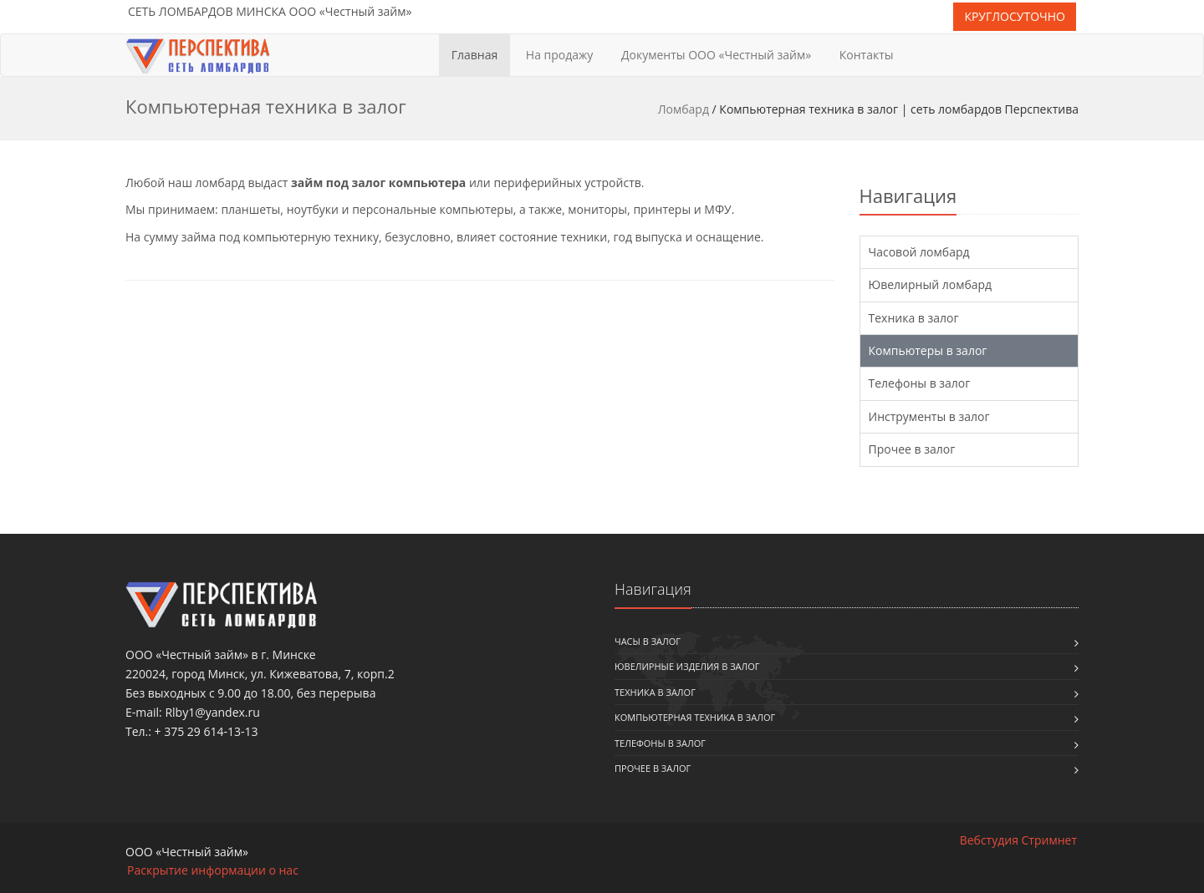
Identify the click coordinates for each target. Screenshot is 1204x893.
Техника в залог (914, 318)
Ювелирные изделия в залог (687, 666)
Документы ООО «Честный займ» (716, 55)
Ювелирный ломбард (930, 284)
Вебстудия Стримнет (1018, 840)
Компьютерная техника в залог (695, 717)
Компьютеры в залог (928, 350)
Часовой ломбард (919, 252)
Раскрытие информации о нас (212, 870)
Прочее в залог (912, 449)
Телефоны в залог (920, 383)
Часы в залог (648, 641)
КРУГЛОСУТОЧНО (1014, 16)
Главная (475, 55)
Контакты (866, 55)
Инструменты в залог (929, 416)
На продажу (560, 55)
